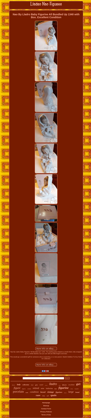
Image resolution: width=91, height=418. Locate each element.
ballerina (49, 388)
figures (24, 388)
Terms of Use (46, 415)
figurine (64, 387)
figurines (59, 392)
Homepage (46, 403)
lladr (32, 385)
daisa (60, 385)
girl (78, 384)
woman (29, 388)
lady (19, 384)
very (43, 396)
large (71, 391)
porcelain (18, 391)
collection (25, 385)
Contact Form (46, 409)
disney (65, 392)
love (56, 388)
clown (71, 388)
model (41, 385)
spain (53, 395)
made (27, 392)
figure (17, 387)
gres (36, 385)
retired (36, 388)
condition (34, 392)
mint (42, 388)
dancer (13, 385)
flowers (64, 385)
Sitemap (46, 406)
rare (38, 395)
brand (77, 392)
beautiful (77, 388)
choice (46, 385)
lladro (53, 384)
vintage (50, 392)
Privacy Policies (46, 412)
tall (48, 396)
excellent (71, 385)
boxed (42, 392)
